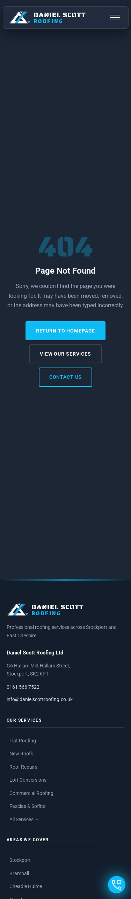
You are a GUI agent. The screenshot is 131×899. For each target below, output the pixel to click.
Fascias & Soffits (27, 806)
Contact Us (65, 377)
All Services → (24, 819)
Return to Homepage (65, 331)
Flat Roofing (22, 740)
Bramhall (19, 873)
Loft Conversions (27, 780)
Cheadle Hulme (25, 886)
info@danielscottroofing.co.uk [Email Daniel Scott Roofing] (40, 699)
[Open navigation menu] (115, 17)
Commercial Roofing (31, 793)
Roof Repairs (23, 767)
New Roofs (21, 753)
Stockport (20, 860)
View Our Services (65, 354)
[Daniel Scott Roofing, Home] (47, 18)
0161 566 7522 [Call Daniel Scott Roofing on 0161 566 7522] (23, 687)
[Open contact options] (116, 884)
